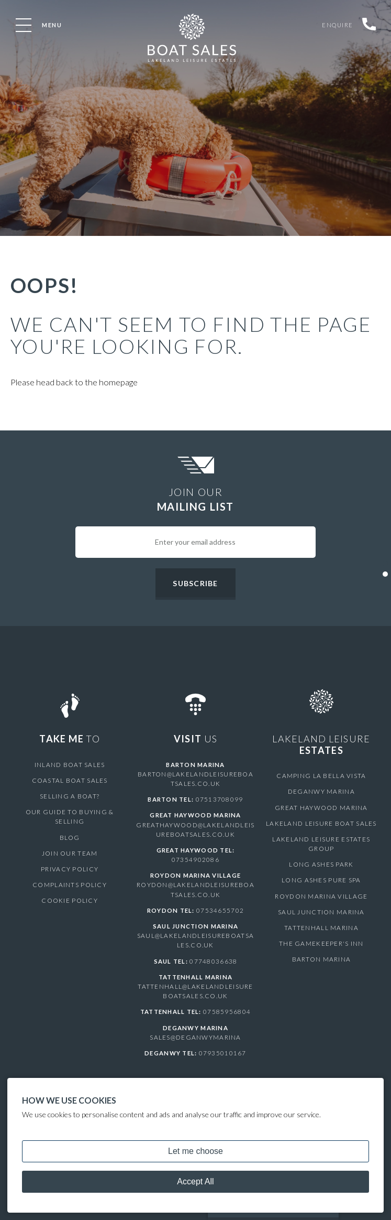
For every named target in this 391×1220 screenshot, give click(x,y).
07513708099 (219, 799)
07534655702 (220, 910)
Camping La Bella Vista (321, 775)
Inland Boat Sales (69, 764)
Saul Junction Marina (321, 912)
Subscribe (195, 583)
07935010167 (223, 1053)
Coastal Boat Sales (70, 780)
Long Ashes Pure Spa (321, 880)
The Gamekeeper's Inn (321, 943)
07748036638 (213, 961)
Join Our (195, 499)
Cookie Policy (69, 891)
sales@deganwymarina (195, 1037)
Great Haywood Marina (321, 807)
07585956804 (227, 1011)
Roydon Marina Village (321, 896)
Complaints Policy (69, 875)
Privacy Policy (69, 859)
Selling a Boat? (69, 796)
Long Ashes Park (321, 864)
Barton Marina (321, 959)
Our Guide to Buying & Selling (70, 811)
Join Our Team (69, 843)
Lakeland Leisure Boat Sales (321, 823)
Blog (70, 827)
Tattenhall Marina (321, 927)
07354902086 (195, 859)
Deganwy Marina (321, 791)
